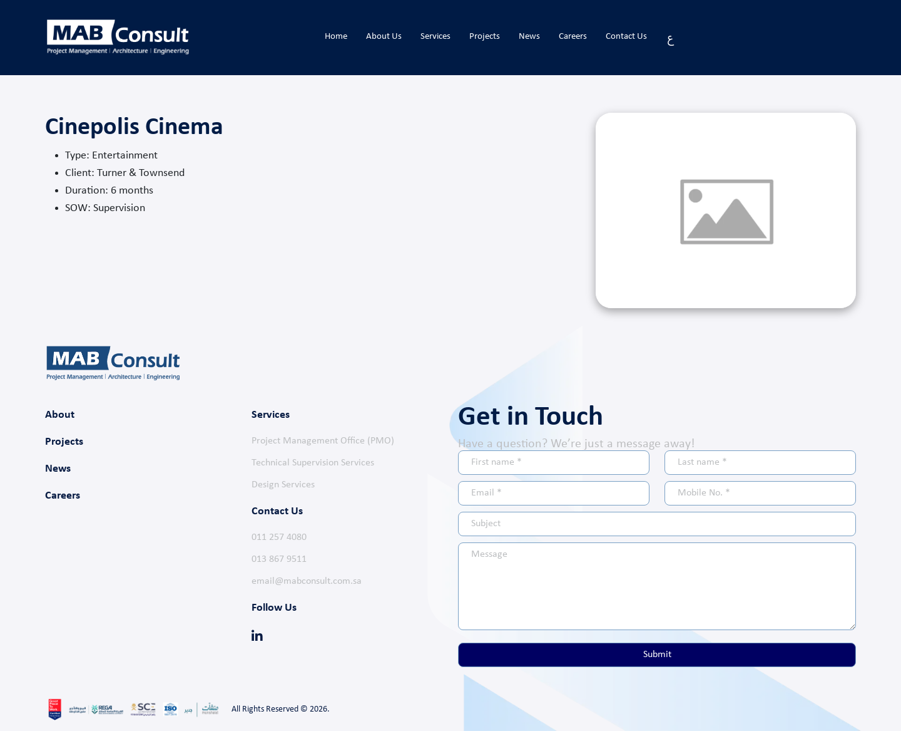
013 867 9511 (279, 559)
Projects (484, 36)
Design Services (283, 485)
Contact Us (626, 36)
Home (336, 36)
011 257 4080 (279, 537)
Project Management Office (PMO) (323, 441)
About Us (384, 36)
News (529, 36)
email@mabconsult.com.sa (307, 581)
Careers (573, 36)
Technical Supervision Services (313, 463)
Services (435, 36)
